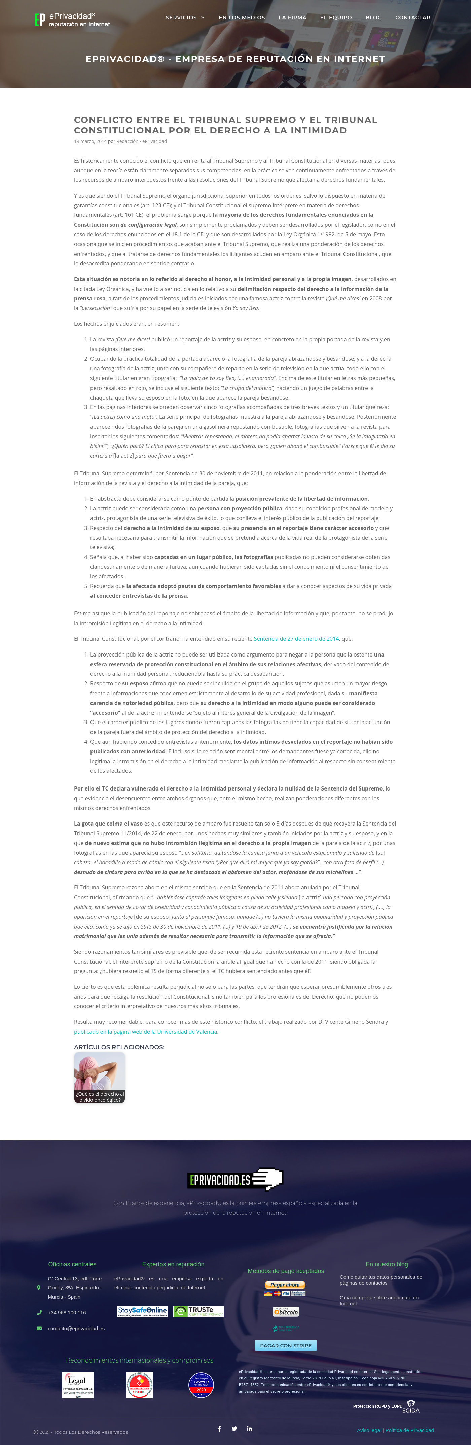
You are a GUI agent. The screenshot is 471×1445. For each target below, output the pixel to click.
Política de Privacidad (410, 1430)
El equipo (336, 17)
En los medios (242, 17)
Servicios (189, 17)
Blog (374, 17)
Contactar (413, 17)
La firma (292, 17)
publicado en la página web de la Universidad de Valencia (145, 1031)
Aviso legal (369, 1430)
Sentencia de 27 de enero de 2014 (296, 638)
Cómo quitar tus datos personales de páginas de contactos (381, 1280)
